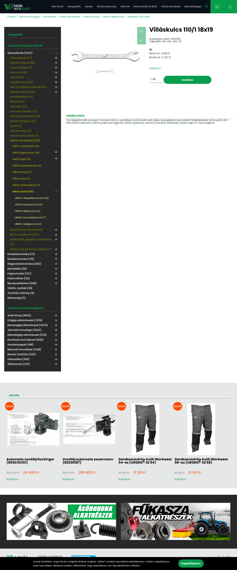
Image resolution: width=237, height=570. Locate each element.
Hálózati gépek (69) (22, 62)
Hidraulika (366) (18, 359)
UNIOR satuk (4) (21, 179)
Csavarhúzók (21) (21, 67)
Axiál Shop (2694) (19, 315)
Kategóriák (74, 7)
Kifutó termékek (170, 7)
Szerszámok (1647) (20, 53)
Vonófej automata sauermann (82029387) (88, 461)
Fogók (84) (17, 77)
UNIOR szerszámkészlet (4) (26, 166)
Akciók (89, 7)
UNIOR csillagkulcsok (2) (28, 224)
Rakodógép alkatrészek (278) (27, 335)
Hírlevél (125, 7)
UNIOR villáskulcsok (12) (27, 211)
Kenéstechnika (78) (20, 259)
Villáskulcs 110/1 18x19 (139, 17)
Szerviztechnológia (29, 17)
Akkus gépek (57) (21, 58)
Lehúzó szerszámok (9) (24, 135)
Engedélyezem (191, 563)
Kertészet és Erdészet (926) (25, 340)
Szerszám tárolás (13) (23, 111)
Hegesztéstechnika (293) (24, 264)
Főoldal (11, 17)
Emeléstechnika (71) (21, 254)
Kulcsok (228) (18, 72)
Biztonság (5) (16, 298)
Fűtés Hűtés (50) (18, 278)
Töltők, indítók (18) (19, 288)
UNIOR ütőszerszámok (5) (26, 185)
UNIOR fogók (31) (21, 159)
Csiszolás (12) (18, 106)
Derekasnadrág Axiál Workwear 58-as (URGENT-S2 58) (201, 461)
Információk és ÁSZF (145, 7)
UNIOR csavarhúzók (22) (25, 146)
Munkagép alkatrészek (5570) (27, 325)
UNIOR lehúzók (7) (22, 172)
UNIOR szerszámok (70, 17)
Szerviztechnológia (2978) (24, 45)
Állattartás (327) (18, 364)
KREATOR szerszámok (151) (26, 230)
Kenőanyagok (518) (20, 344)
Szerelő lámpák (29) (23, 121)
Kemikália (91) (17, 268)
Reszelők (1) (17, 101)
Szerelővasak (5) (20, 131)
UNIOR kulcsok (91, 17)
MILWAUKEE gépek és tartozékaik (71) (30, 242)
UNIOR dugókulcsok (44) (25, 153)
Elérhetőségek (192, 7)
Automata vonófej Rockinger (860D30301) (30, 461)
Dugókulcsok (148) (21, 82)
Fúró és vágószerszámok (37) (28, 87)
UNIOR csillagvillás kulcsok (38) (32, 198)
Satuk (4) (16, 126)
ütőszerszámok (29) (22, 92)
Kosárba (187, 80)
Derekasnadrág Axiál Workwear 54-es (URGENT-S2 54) (145, 461)
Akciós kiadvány (107, 7)
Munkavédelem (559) (22, 283)
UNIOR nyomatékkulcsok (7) (30, 218)
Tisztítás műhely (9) (20, 293)
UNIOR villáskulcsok (113, 17)
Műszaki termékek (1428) (24, 349)
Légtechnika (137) (19, 273)
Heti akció (57, 7)
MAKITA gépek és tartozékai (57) (30, 249)
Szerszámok (49, 17)
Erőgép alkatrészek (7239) (24, 320)
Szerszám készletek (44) (25, 116)
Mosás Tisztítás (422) (21, 354)
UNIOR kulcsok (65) (23, 192)
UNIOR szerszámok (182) (25, 140)
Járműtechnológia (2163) (24, 330)
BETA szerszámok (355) (24, 234)
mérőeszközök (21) (21, 97)
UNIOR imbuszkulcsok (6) (28, 205)
